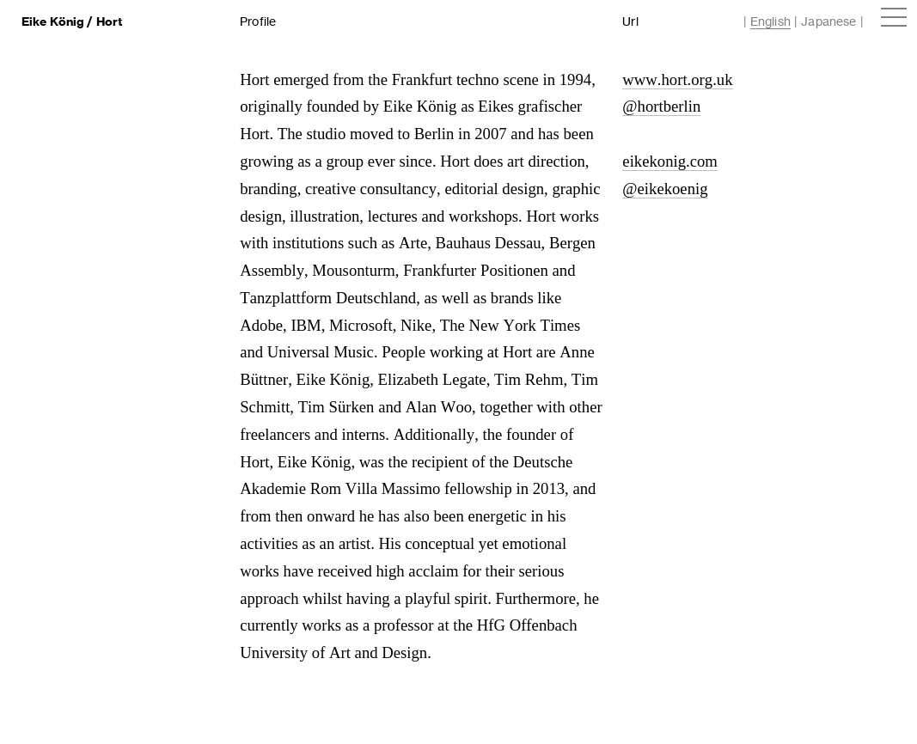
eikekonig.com (670, 161)
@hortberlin (661, 106)
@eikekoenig (664, 189)
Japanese (828, 21)
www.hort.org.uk (677, 79)
